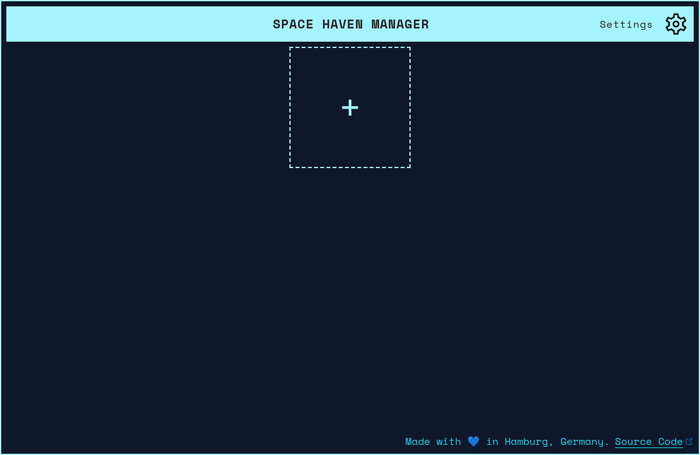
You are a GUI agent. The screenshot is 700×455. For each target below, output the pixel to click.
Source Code (654, 441)
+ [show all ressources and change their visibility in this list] (350, 107)
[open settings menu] (644, 24)
